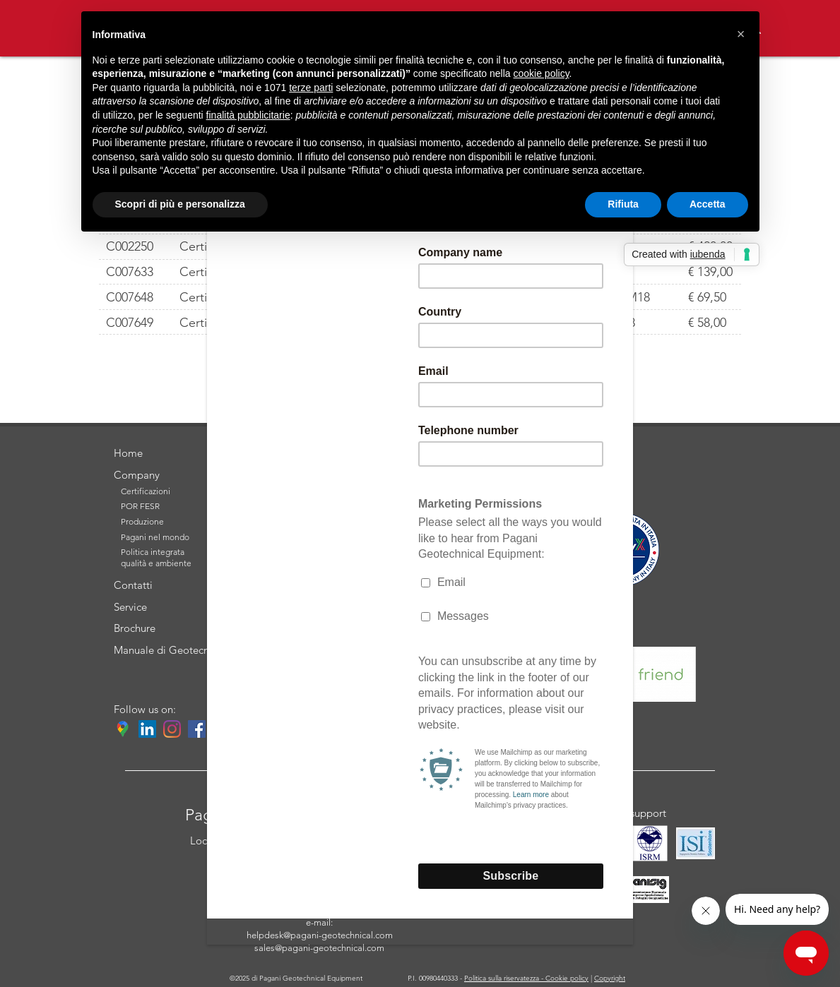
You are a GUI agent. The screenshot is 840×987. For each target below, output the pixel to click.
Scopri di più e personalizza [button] (180, 204)
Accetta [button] (708, 204)
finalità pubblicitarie (248, 115)
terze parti (311, 87)
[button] (741, 34)
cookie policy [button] (541, 73)
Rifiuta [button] (623, 204)
